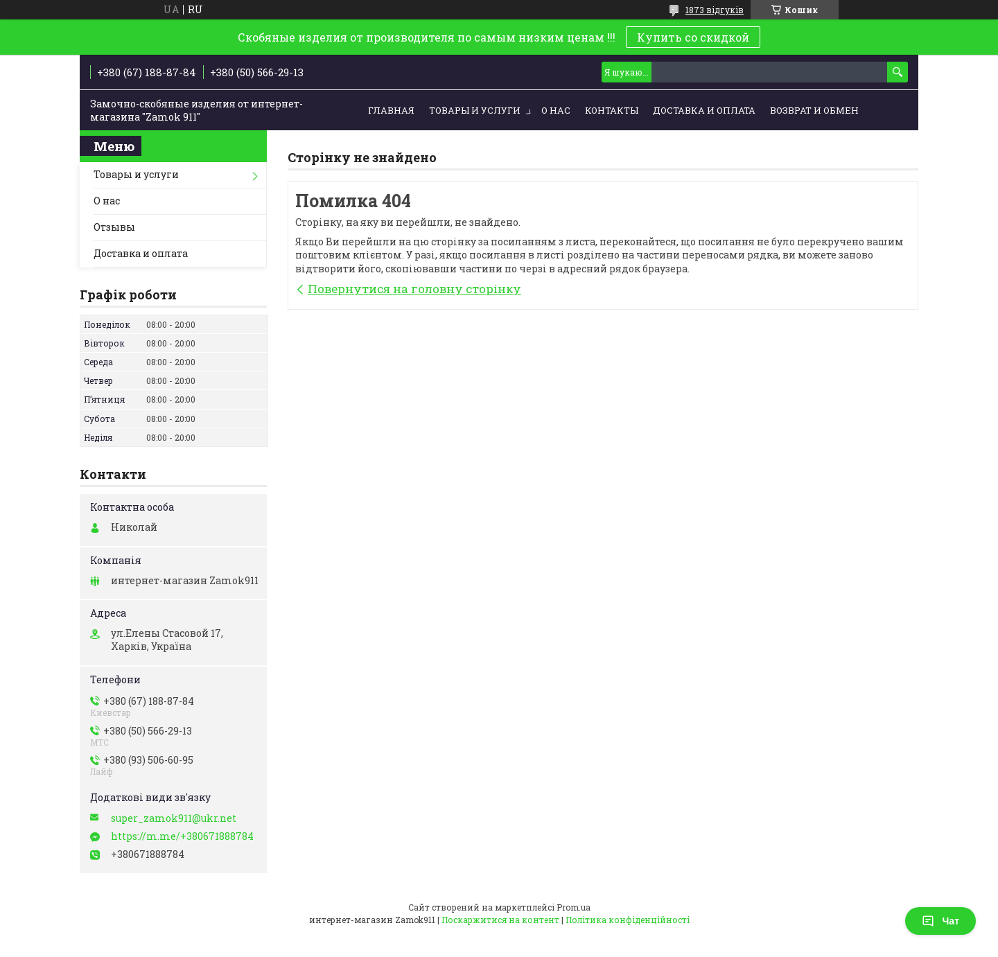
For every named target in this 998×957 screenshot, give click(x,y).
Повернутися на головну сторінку (414, 289)
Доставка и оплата (704, 110)
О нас (555, 110)
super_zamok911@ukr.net (173, 818)
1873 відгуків (714, 9)
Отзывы (114, 227)
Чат (940, 921)
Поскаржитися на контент (500, 919)
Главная (391, 110)
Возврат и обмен (814, 110)
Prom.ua (573, 907)
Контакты (611, 110)
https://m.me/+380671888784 (182, 836)
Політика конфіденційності (628, 919)
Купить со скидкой (693, 37)
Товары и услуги (474, 110)
